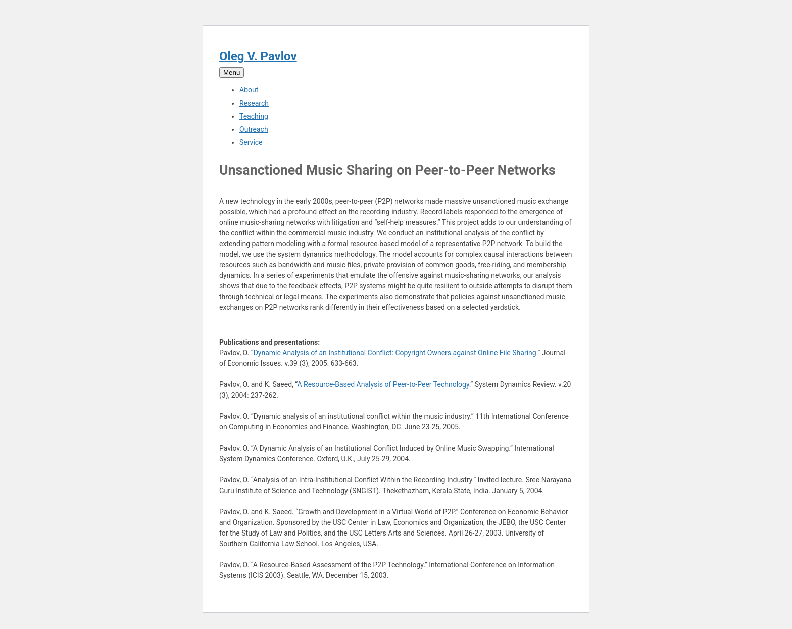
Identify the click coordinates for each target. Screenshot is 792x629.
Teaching (253, 116)
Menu (231, 72)
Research (254, 103)
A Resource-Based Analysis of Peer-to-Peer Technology (383, 384)
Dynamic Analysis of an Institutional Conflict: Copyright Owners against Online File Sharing (395, 353)
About (248, 90)
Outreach (253, 129)
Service (251, 142)
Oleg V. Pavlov (258, 56)
